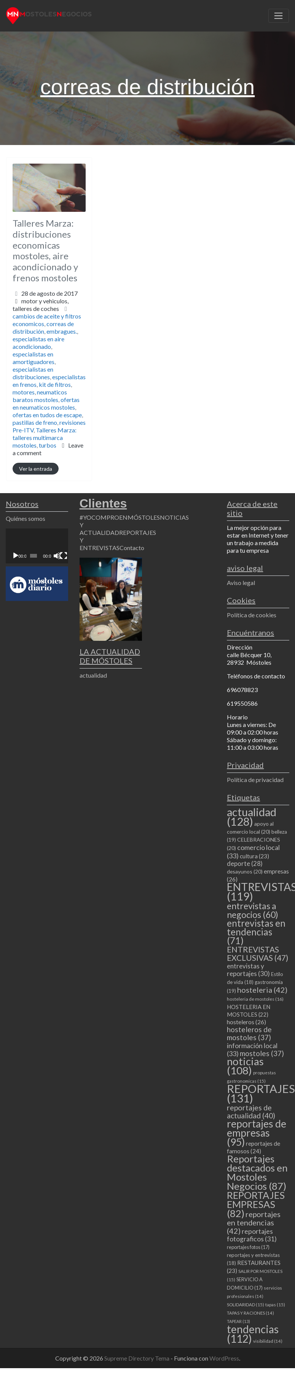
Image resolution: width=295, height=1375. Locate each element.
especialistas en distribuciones (33, 373)
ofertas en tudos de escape (47, 414)
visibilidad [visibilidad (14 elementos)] (267, 1341)
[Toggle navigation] (278, 16)
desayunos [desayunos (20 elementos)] (245, 871)
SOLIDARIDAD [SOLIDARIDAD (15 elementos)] (245, 1304)
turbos (47, 445)
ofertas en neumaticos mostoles (46, 403)
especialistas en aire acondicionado (38, 342)
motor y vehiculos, (41, 304)
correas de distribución (43, 327)
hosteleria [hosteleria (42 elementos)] (262, 989)
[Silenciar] (57, 556)
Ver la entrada (35, 468)
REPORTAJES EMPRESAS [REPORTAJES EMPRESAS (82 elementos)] (256, 1204)
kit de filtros (55, 384)
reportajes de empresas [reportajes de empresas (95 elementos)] (256, 1133)
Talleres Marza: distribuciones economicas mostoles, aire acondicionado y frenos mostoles (45, 250)
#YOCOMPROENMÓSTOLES (120, 517)
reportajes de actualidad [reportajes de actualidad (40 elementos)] (251, 1111)
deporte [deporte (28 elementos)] (245, 863)
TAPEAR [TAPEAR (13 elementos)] (238, 1321)
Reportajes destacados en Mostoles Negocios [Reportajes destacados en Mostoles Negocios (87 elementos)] (257, 1172)
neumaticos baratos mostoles (40, 395)
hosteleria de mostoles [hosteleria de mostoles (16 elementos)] (255, 999)
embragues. (61, 331)
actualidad (93, 675)
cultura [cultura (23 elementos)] (254, 856)
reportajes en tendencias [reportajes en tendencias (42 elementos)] (254, 1222)
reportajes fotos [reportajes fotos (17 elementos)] (248, 1247)
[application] (37, 545)
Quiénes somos (25, 518)
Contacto (132, 547)
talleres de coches (36, 308)
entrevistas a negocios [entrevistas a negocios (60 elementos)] (252, 910)
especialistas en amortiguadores (33, 357)
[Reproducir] (15, 556)
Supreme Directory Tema (137, 1358)
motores (24, 392)
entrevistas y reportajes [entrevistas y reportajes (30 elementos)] (248, 970)
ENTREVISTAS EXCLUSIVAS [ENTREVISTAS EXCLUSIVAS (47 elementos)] (257, 953)
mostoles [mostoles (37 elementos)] (262, 1053)
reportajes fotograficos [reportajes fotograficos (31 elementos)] (252, 1235)
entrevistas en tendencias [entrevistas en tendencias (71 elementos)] (256, 932)
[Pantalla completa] (63, 556)
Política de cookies (251, 614)
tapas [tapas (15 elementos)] (275, 1304)
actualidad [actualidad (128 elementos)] (251, 816)
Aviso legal (241, 582)
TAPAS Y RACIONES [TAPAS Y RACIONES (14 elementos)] (250, 1312)
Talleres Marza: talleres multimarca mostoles (45, 437)
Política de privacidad (255, 779)
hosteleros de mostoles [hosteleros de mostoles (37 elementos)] (249, 1033)
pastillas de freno (35, 422)
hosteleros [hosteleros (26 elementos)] (246, 1021)
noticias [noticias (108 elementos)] (245, 1066)
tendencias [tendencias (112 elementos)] (253, 1334)
